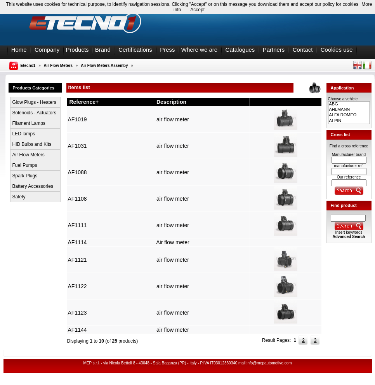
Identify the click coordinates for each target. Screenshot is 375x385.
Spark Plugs (25, 175)
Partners (274, 49)
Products (77, 49)
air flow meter (172, 119)
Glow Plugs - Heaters (34, 102)
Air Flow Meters (58, 65)
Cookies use (337, 49)
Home (19, 49)
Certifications (135, 49)
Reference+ (84, 102)
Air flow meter (172, 242)
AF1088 (77, 172)
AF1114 (77, 242)
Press (167, 49)
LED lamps (23, 133)
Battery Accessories (32, 186)
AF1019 (77, 119)
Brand (103, 49)
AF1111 (77, 225)
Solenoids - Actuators (34, 113)
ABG (349, 104)
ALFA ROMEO (349, 115)
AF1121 (77, 260)
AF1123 (77, 313)
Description (171, 102)
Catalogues (240, 49)
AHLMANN (349, 109)
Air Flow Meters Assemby (104, 65)
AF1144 (77, 330)
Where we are (199, 49)
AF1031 (77, 146)
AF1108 (77, 199)
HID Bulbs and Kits (32, 144)
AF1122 (77, 286)
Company (47, 49)
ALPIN (349, 121)
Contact (303, 49)
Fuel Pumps (24, 165)
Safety (19, 197)
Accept (197, 9)
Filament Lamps (28, 123)
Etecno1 (28, 65)
